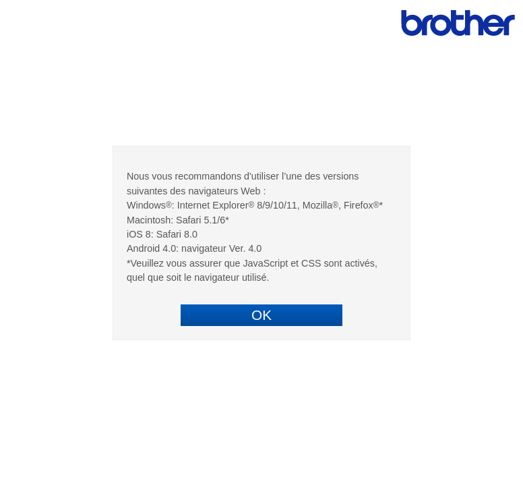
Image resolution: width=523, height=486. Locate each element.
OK (261, 315)
